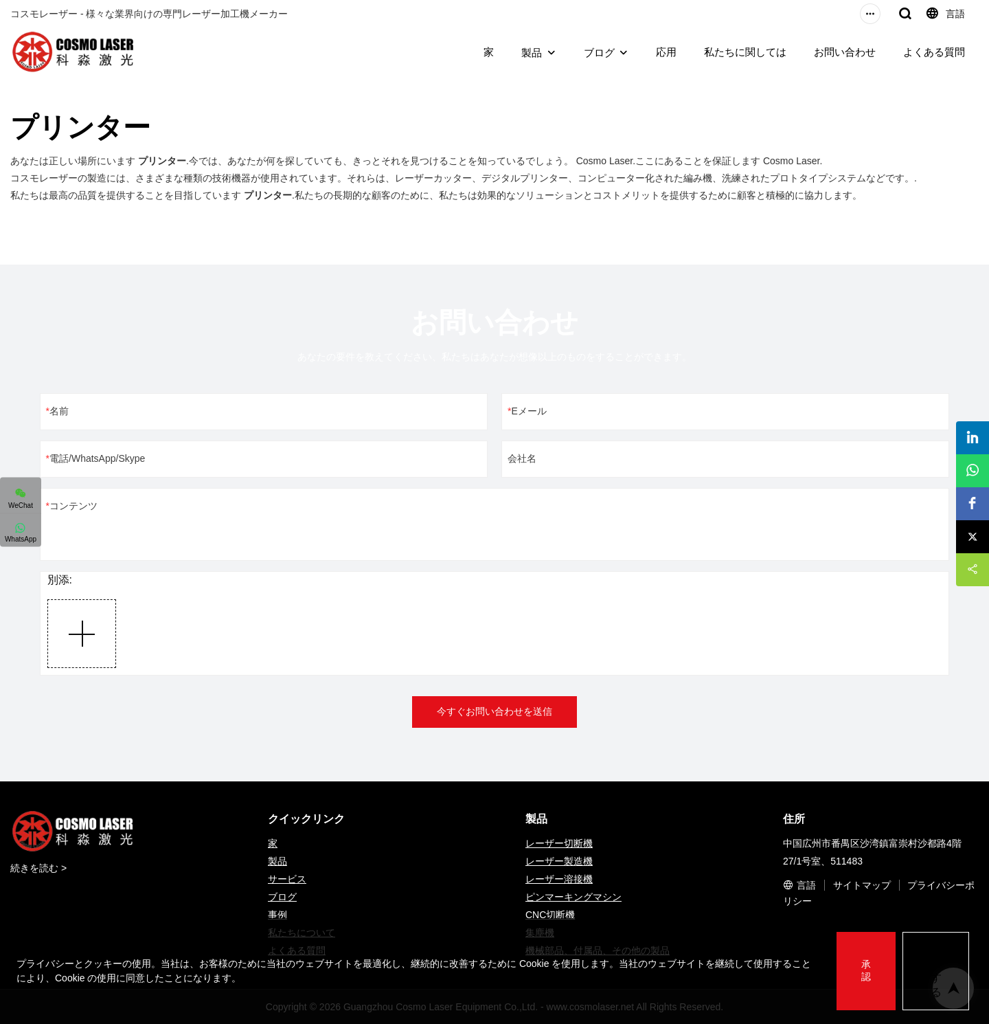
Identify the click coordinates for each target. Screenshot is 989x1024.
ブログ (599, 52)
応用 (666, 52)
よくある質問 (934, 52)
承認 (866, 970)
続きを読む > (38, 867)
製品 (531, 52)
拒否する (936, 970)
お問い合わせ (845, 52)
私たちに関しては (745, 52)
